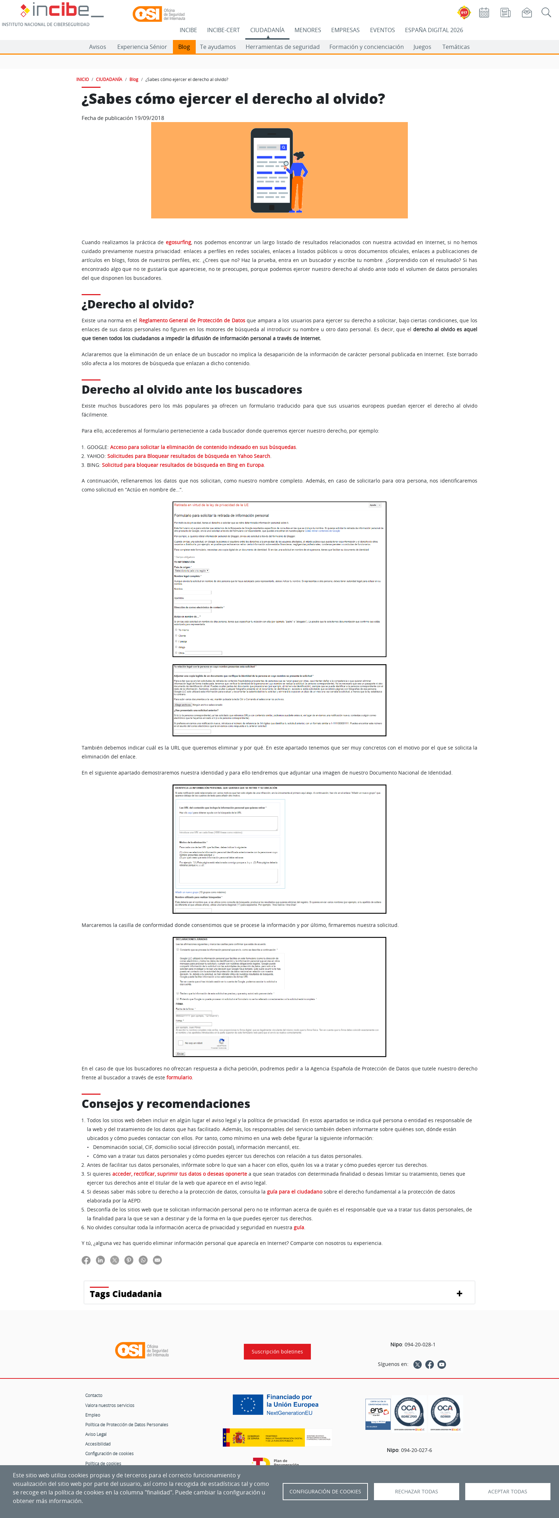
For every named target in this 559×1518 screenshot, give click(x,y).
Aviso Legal (96, 1434)
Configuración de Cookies (325, 1491)
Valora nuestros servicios (109, 1405)
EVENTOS (382, 30)
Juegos (422, 47)
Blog (184, 47)
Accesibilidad (98, 1444)
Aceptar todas (507, 1491)
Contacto (93, 1395)
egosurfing (178, 242)
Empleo (92, 1415)
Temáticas (456, 47)
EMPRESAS (345, 30)
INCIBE (188, 30)
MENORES (307, 30)
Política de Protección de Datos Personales (126, 1424)
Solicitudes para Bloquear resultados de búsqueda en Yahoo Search (188, 456)
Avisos (97, 47)
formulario (179, 1077)
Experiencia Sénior (142, 47)
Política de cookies (103, 1463)
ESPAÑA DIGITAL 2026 (434, 30)
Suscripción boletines (277, 1351)
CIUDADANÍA (267, 30)
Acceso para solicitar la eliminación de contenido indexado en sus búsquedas (203, 447)
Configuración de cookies (109, 1453)
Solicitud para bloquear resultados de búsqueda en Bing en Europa (183, 465)
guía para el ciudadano (294, 1191)
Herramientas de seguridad (283, 47)
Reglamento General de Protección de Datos (192, 320)
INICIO (82, 79)
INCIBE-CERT (223, 30)
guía (299, 1227)
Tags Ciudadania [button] (126, 1293)
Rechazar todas (416, 1491)
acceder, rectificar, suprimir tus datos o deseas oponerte (179, 1173)
